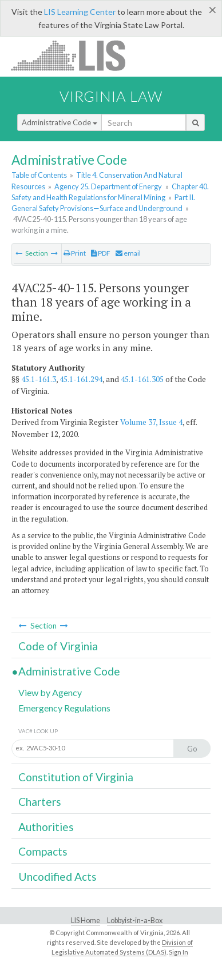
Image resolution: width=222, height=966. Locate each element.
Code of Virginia (58, 646)
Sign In (178, 952)
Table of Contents (39, 175)
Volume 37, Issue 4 (151, 422)
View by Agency (50, 692)
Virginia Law (111, 96)
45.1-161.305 (142, 379)
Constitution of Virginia (75, 777)
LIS (74, 55)
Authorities (46, 826)
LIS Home (85, 920)
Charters (39, 801)
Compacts (43, 851)
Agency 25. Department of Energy (108, 186)
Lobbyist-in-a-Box (134, 920)
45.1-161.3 (38, 379)
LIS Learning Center (80, 12)
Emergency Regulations (64, 707)
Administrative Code (59, 122)
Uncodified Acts (57, 876)
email (128, 253)
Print (75, 253)
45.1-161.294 (81, 379)
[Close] (212, 9)
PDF (100, 253)
